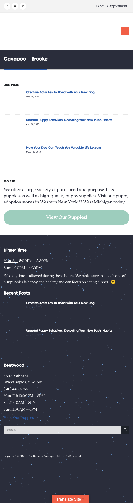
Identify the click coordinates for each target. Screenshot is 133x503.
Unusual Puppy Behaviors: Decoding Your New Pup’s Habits (69, 120)
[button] (125, 31)
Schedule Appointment (111, 6)
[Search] (125, 430)
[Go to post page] (14, 100)
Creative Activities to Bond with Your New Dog (60, 92)
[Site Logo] (18, 31)
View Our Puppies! (66, 217)
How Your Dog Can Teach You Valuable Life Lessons (63, 147)
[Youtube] (15, 6)
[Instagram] (23, 6)
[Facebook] (7, 6)
